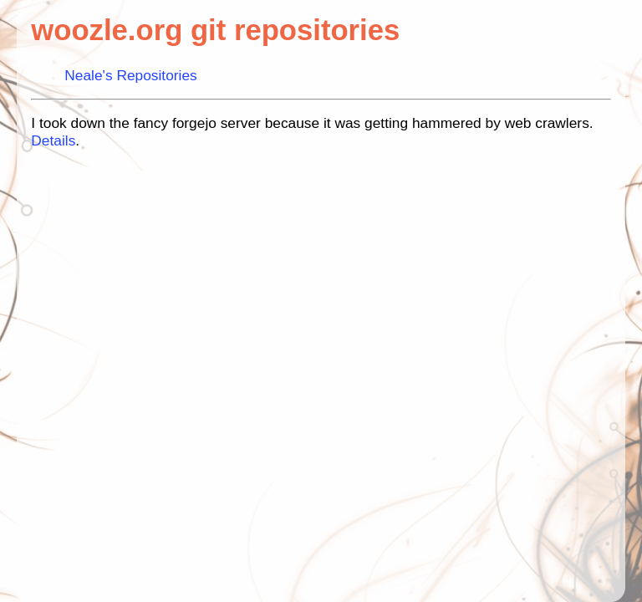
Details (53, 140)
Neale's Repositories (130, 75)
